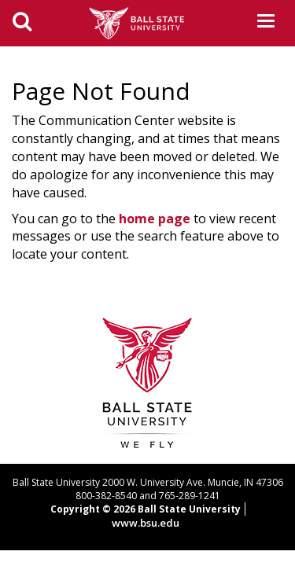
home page (154, 218)
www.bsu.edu (145, 523)
